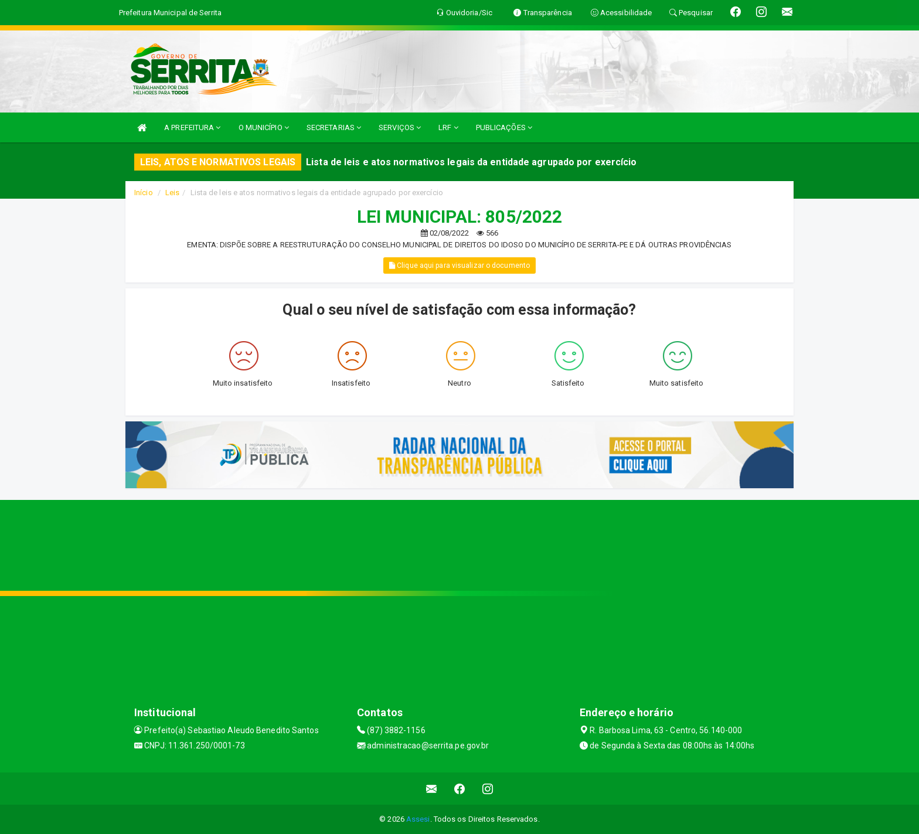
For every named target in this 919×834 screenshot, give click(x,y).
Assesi (418, 819)
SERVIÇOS (400, 127)
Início (143, 192)
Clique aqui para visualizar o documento (459, 265)
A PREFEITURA (192, 127)
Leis (172, 192)
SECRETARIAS (334, 127)
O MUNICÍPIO (264, 127)
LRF (448, 127)
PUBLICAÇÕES (504, 127)
